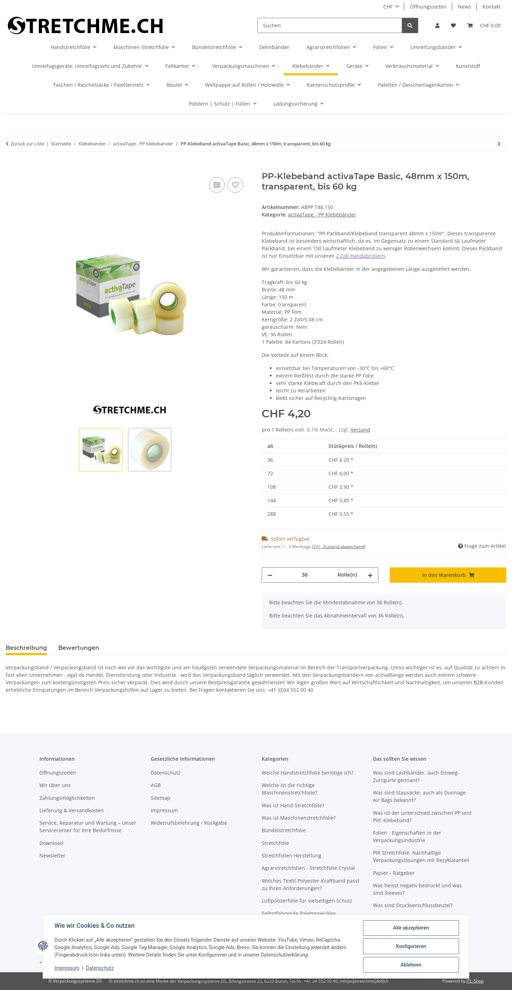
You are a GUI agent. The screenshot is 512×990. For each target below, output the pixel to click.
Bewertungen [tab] (78, 647)
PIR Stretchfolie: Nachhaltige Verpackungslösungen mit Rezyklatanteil (421, 856)
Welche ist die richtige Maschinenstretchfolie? (289, 789)
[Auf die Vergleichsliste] (217, 185)
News (464, 6)
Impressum (66, 968)
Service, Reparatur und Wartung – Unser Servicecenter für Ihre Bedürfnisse (87, 826)
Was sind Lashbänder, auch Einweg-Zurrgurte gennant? (416, 776)
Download (51, 843)
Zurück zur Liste (27, 143)
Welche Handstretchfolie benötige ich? (307, 772)
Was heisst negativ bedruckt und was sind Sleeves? (417, 889)
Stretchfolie (275, 843)
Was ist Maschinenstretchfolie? (299, 817)
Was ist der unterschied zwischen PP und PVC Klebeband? (422, 816)
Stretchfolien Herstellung (291, 855)
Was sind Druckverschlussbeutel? (413, 905)
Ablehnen (410, 965)
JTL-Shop (475, 981)
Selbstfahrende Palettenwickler (299, 913)
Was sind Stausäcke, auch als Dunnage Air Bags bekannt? (419, 796)
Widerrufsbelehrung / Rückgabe (189, 822)
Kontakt (491, 6)
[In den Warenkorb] (11, 167)
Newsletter (52, 855)
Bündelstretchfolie (284, 830)
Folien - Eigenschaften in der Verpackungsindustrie (407, 836)
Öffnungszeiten (428, 6)
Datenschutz (100, 968)
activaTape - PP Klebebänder (322, 214)
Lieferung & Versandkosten (71, 810)
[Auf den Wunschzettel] (235, 185)
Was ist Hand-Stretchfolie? (293, 805)
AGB (156, 785)
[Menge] (304, 575)
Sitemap (160, 797)
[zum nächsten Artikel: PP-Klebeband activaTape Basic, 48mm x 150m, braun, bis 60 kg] (499, 143)
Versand (360, 429)
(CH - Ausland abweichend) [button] (339, 547)
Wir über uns (55, 785)
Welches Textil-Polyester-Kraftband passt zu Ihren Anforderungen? (310, 884)
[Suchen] (329, 25)
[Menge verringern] (270, 575)
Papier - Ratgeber (394, 872)
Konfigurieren (411, 946)
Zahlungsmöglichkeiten (67, 797)
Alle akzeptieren (411, 928)
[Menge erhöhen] (370, 575)
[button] (437, 25)
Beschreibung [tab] (26, 647)
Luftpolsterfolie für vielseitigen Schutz (307, 900)
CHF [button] (388, 6)
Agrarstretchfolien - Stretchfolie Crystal (308, 868)
